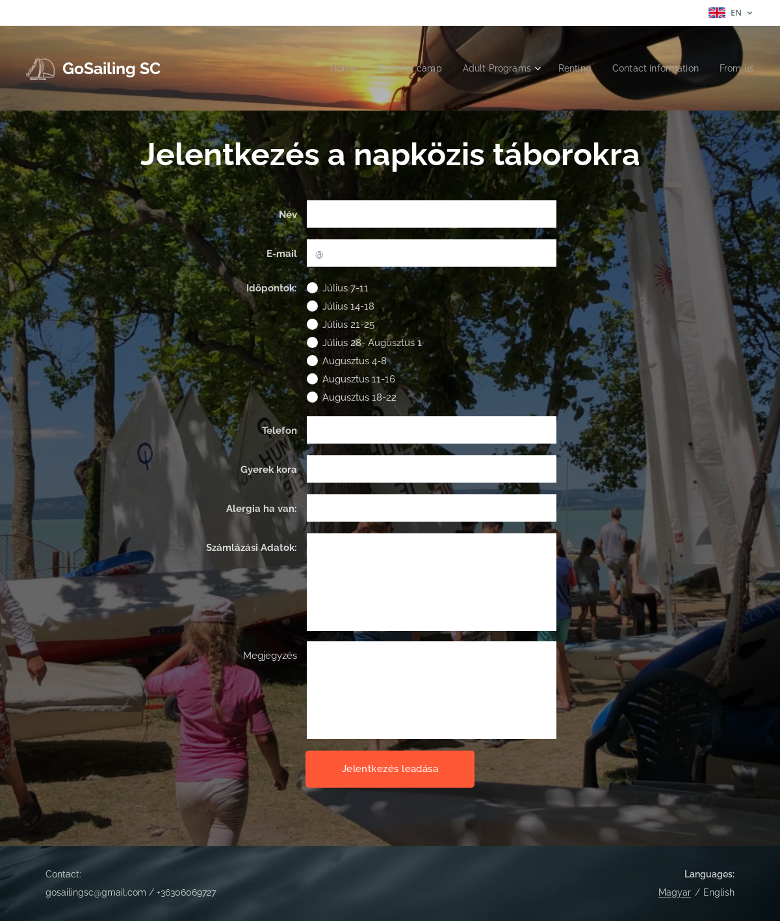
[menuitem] (326, 68)
